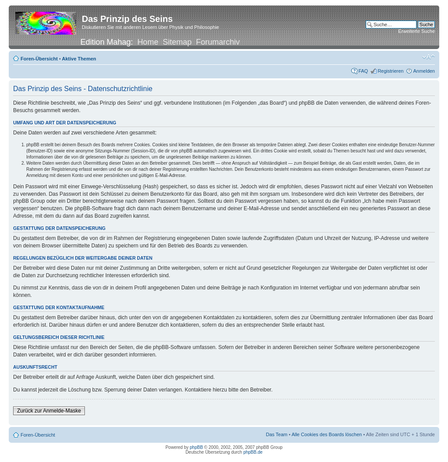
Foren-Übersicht (39, 58)
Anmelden (424, 71)
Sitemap (177, 42)
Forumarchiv (218, 42)
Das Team (276, 434)
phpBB (196, 447)
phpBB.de (252, 452)
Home (147, 42)
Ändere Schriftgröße (428, 57)
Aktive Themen (79, 58)
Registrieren (390, 71)
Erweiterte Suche (416, 31)
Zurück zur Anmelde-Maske (49, 411)
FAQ (363, 71)
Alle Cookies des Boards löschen (326, 434)
